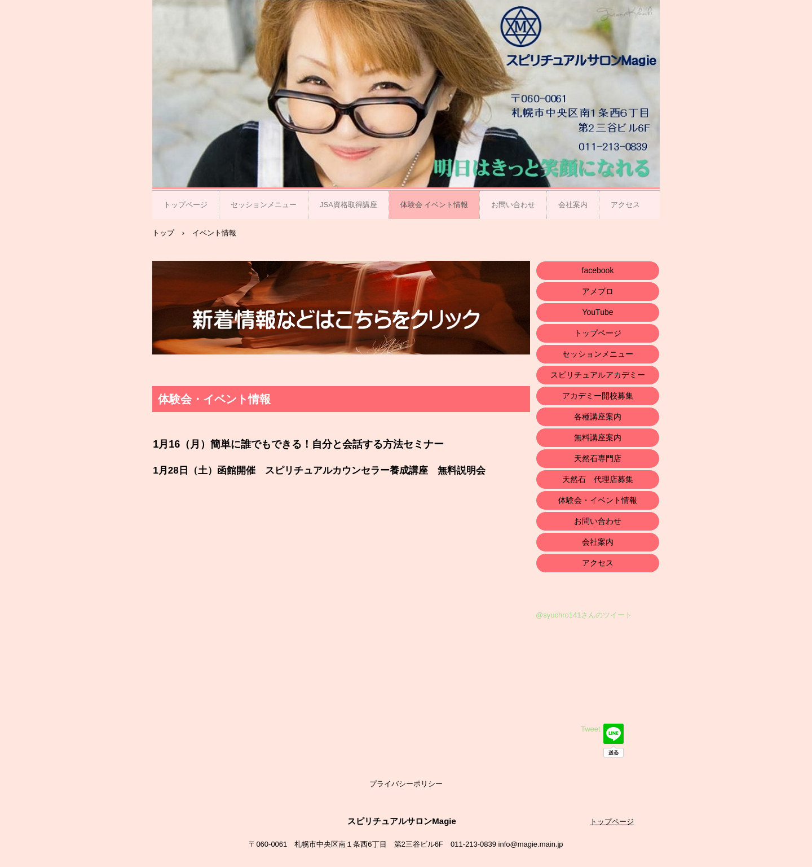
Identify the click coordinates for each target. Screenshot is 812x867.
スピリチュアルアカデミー (597, 374)
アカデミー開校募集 (597, 395)
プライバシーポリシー (406, 784)
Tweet (591, 729)
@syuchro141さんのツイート (584, 615)
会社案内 (573, 204)
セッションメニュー (264, 204)
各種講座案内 (597, 416)
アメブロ (598, 291)
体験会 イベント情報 (434, 204)
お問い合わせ (513, 204)
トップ (163, 233)
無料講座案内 (597, 437)
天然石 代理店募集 (597, 479)
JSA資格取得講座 (348, 204)
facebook (598, 270)
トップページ (186, 204)
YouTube (597, 312)
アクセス (625, 204)
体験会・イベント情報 (597, 500)
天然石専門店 (597, 458)
